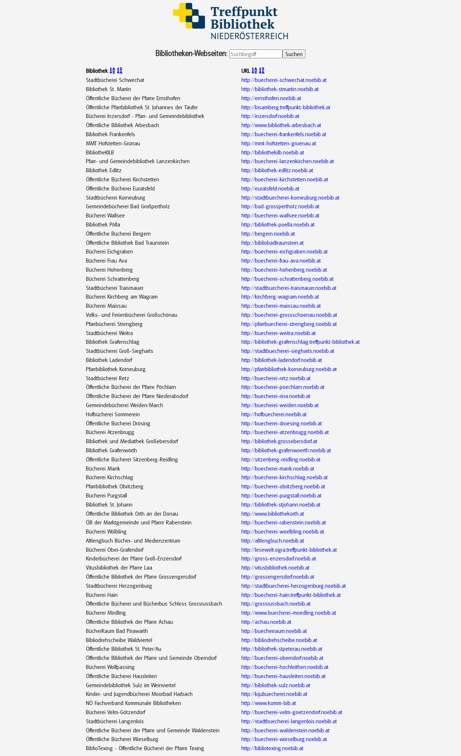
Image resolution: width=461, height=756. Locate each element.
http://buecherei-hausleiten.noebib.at (283, 676)
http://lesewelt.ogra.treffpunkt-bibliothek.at (289, 549)
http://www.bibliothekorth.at (272, 513)
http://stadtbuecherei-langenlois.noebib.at (289, 721)
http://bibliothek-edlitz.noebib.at (277, 170)
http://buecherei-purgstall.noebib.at (281, 495)
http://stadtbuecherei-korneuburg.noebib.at (290, 197)
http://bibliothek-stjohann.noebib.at (280, 504)
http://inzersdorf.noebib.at (270, 116)
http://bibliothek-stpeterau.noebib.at (281, 648)
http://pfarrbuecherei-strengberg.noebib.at (289, 323)
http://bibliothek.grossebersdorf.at (279, 441)
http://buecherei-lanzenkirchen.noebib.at (287, 161)
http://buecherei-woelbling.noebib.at (282, 531)
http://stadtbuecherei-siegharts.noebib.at (287, 350)
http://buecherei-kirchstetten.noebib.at (284, 179)
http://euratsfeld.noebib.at (270, 188)
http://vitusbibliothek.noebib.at (275, 567)
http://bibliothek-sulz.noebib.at (275, 685)
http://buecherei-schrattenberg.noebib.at (287, 278)
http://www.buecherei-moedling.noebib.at (288, 612)
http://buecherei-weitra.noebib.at (278, 333)
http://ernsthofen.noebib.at (271, 98)
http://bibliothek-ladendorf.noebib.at (281, 360)
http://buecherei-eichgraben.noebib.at (284, 251)
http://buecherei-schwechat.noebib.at (284, 79)
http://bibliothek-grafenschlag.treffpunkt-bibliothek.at (300, 341)
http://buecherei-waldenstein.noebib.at (285, 730)
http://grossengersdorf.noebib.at (277, 576)
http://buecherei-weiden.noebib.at (280, 405)
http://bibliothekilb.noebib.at (272, 152)
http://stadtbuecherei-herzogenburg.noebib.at (293, 585)
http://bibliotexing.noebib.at (272, 748)
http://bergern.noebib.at (268, 233)
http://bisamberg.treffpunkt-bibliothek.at (285, 107)
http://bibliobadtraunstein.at (272, 242)
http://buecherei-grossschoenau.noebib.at (289, 314)
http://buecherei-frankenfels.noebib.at (283, 134)
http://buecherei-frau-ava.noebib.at (281, 260)
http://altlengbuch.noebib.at (272, 540)
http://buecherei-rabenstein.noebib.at (283, 522)
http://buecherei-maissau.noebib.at (281, 305)
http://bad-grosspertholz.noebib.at (280, 206)
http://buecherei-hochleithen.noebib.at (284, 667)
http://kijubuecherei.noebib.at (274, 693)
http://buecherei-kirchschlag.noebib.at (284, 477)
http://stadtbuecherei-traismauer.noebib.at (288, 287)
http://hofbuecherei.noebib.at (274, 414)
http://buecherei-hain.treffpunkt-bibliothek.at (291, 594)
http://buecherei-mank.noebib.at (277, 468)
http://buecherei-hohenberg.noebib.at (284, 269)
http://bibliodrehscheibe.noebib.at (279, 640)
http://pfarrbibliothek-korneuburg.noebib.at (289, 369)
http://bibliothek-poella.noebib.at (278, 224)
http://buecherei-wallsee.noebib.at (280, 215)
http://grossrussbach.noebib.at (276, 603)
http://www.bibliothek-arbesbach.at (281, 125)
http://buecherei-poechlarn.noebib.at (282, 386)
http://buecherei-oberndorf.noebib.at (282, 657)
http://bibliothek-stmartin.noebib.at (280, 89)
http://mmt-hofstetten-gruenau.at (278, 143)
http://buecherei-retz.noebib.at (276, 378)
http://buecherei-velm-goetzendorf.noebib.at (291, 712)
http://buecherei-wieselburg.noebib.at (284, 739)
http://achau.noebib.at (266, 621)
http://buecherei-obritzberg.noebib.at (283, 486)
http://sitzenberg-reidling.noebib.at (280, 459)
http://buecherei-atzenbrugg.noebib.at (285, 432)
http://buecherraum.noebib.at (274, 630)
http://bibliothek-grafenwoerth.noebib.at (286, 450)
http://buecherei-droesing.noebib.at (281, 423)
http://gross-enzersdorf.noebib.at (278, 558)
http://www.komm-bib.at (268, 703)
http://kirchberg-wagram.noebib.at (280, 296)
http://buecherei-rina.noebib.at (275, 396)
